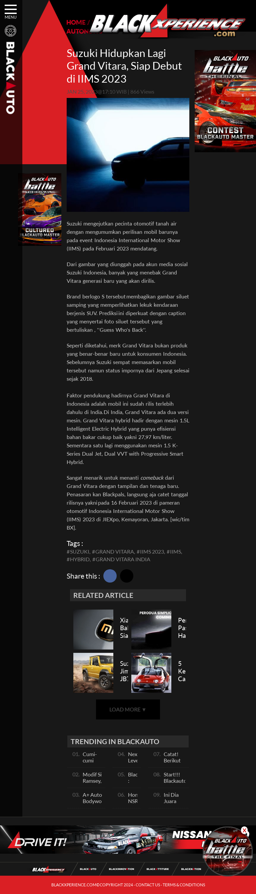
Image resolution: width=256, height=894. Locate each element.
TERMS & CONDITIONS (184, 884)
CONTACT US (148, 884)
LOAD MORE (128, 709)
